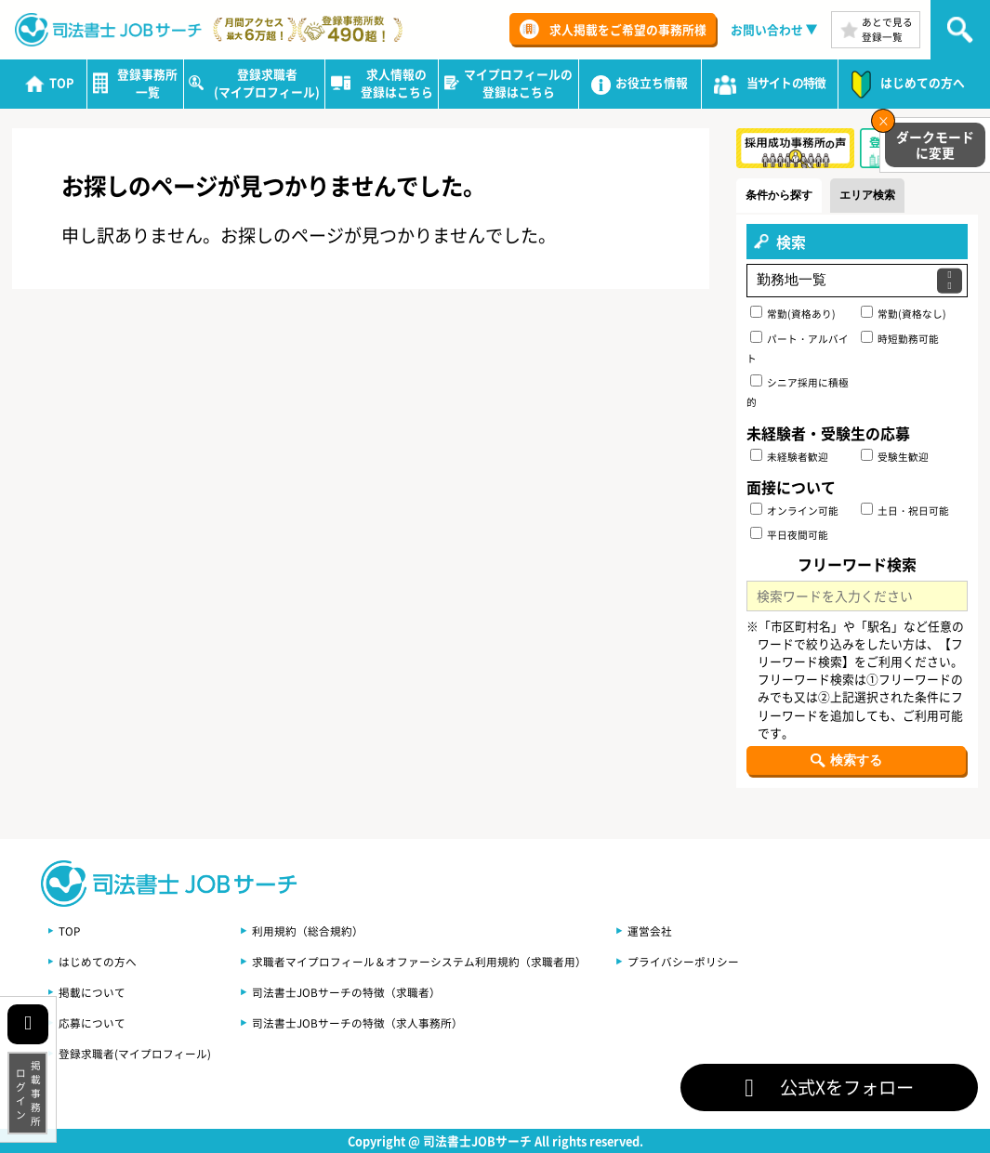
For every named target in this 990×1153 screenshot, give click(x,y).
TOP (69, 930)
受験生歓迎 (895, 456)
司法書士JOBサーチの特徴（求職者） (346, 992)
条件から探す (782, 195)
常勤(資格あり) (793, 313)
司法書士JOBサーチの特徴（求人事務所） (357, 1022)
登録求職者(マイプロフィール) (135, 1053)
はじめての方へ (98, 961)
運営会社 (649, 930)
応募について (92, 1022)
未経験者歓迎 (789, 456)
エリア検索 (875, 195)
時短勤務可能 (900, 338)
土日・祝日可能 (905, 510)
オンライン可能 (794, 510)
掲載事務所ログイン (28, 1093)
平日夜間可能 (789, 534)
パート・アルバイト (797, 348)
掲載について (92, 992)
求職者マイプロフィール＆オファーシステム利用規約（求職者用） (419, 961)
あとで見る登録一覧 (887, 29)
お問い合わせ (767, 29)
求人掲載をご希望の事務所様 (627, 29)
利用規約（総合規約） (307, 930)
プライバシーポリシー (683, 961)
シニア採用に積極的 (797, 391)
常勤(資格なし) (903, 313)
